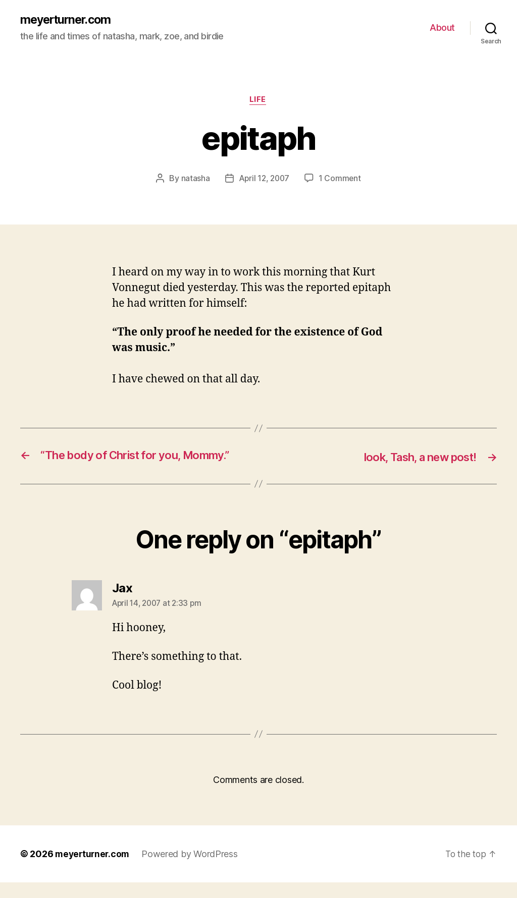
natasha (194, 180)
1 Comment (341, 180)
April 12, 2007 (263, 180)
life (258, 100)
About (442, 28)
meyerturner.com (68, 20)
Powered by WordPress (192, 869)
